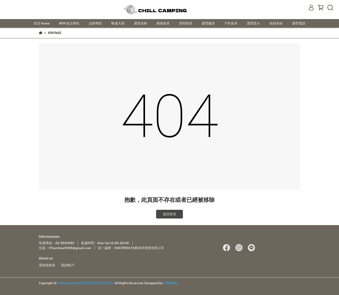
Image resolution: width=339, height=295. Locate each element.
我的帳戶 (67, 265)
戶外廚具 (231, 23)
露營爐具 (208, 23)
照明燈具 (185, 23)
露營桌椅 (140, 23)
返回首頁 (169, 214)
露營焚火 (253, 23)
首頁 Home (42, 23)
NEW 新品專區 (69, 23)
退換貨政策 (47, 265)
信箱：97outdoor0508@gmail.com (65, 248)
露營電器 (298, 23)
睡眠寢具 (163, 23)
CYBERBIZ (170, 283)
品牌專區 (95, 23)
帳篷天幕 (118, 23)
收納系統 (276, 23)
